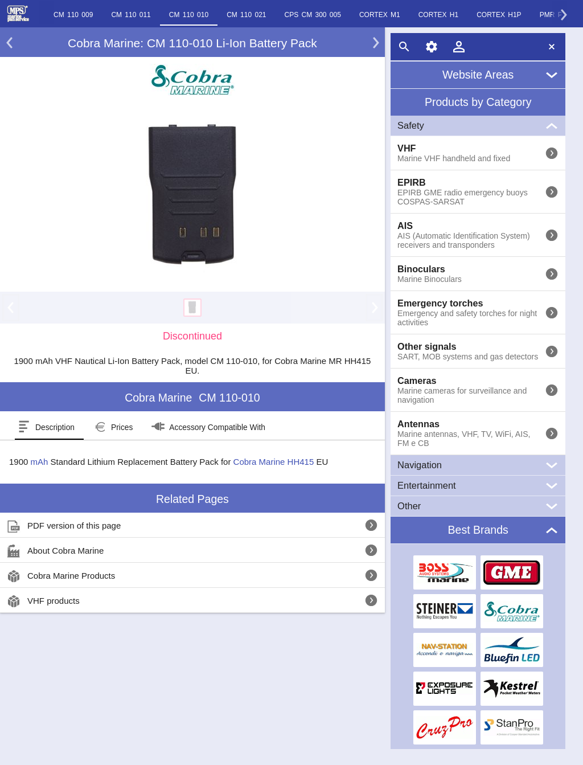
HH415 (301, 462)
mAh (39, 462)
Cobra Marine (259, 462)
